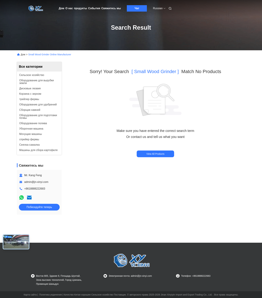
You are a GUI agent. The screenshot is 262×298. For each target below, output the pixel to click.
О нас (69, 8)
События (94, 8)
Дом (61, 8)
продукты (80, 8)
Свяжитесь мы (111, 8)
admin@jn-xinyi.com (36, 182)
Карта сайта (30, 294)
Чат (137, 8)
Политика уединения (50, 294)
